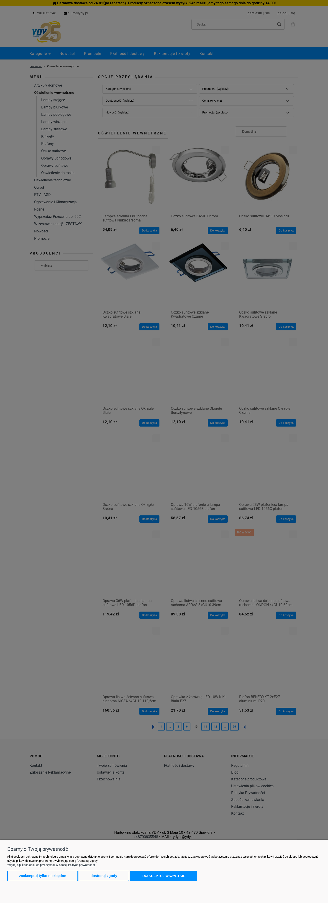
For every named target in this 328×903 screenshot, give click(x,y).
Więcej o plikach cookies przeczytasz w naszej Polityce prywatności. (51, 865)
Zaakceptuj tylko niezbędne (42, 876)
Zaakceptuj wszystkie (163, 876)
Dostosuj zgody (103, 876)
